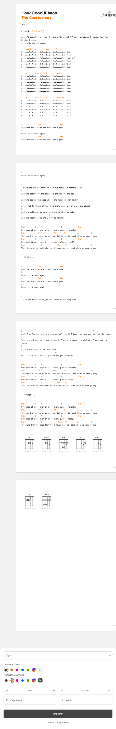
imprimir (57, 713)
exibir (69, 700)
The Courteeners (36, 17)
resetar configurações (58, 722)
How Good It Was (39, 13)
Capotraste (16, 700)
